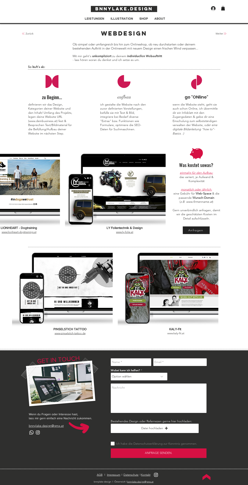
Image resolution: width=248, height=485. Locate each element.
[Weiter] (219, 33)
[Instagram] (37, 432)
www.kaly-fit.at (175, 333)
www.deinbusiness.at (43, 121)
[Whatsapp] (31, 432)
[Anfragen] (196, 230)
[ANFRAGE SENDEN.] (158, 453)
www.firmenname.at (199, 202)
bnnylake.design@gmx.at (140, 481)
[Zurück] (30, 33)
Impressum (113, 474)
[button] (223, 8)
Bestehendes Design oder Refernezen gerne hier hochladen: (151, 421)
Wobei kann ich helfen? (125, 370)
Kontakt (145, 474)
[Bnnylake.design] (124, 9)
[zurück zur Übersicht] (23, 33)
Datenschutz (131, 474)
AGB (100, 474)
